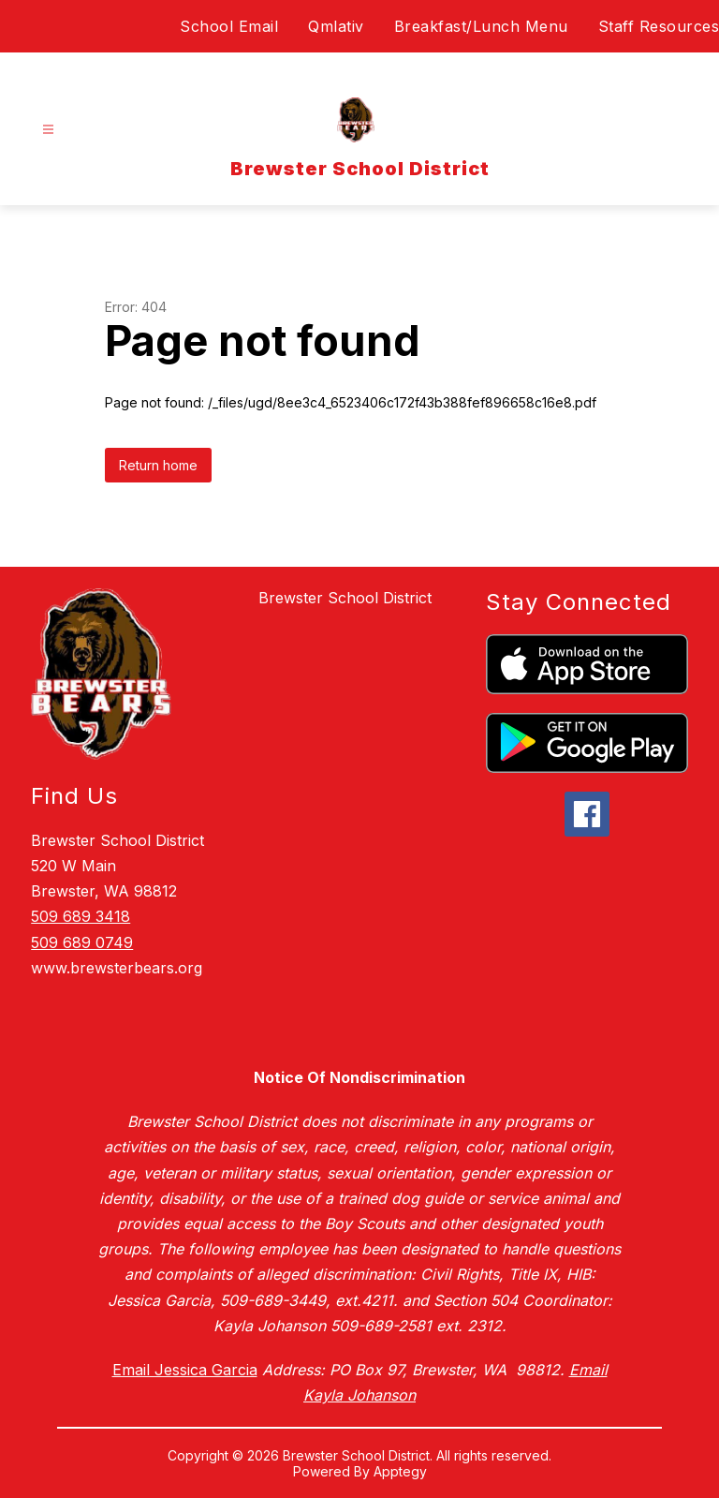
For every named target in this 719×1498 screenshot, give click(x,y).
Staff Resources (659, 26)
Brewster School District (345, 597)
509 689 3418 (80, 916)
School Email (229, 26)
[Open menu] (48, 130)
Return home (158, 465)
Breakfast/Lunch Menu (481, 26)
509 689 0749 (82, 942)
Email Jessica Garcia (184, 1369)
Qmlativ (336, 26)
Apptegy (400, 1471)
